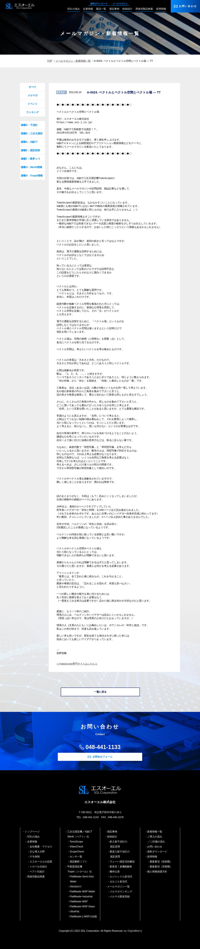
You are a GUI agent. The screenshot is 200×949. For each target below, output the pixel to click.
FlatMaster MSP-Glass (82, 906)
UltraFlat (74, 911)
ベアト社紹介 (37, 871)
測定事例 (112, 831)
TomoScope (76, 841)
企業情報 (32, 841)
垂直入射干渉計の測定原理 (120, 854)
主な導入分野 (37, 851)
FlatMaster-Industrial (81, 896)
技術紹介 (112, 836)
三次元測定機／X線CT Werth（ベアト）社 (81, 834)
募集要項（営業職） (161, 866)
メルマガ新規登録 (120, 896)
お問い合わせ (188, 6)
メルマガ (33, 95)
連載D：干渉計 (29, 125)
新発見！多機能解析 (121, 866)
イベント (33, 103)
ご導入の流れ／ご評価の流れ (156, 839)
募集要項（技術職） (161, 861)
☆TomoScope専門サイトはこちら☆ (77, 664)
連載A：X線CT (29, 142)
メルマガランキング (121, 891)
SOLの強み (34, 836)
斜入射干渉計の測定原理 (118, 844)
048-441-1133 (102, 747)
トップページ (32, 831)
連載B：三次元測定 (32, 133)
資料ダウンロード (99, 3)
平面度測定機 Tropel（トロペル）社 (80, 869)
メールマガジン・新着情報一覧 (73, 61)
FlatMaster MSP (79, 901)
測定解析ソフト (78, 861)
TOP (49, 61)
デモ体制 (35, 856)
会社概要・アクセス (41, 846)
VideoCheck (76, 846)
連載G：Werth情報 (31, 167)
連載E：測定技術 (30, 150)
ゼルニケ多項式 (118, 881)
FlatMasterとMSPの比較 (83, 916)
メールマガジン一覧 (119, 886)
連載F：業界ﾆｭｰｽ (30, 158)
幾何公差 (115, 871)
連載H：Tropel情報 (32, 175)
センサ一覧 (76, 856)
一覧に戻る (100, 691)
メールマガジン (120, 3)
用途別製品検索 (36, 876)
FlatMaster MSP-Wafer (82, 891)
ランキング (32, 112)
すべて (32, 87)
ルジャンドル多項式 (121, 876)
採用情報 (152, 856)
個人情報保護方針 (157, 871)
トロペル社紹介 (38, 866)
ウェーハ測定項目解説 (122, 861)
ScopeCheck (77, 851)
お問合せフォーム (102, 756)
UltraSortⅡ (76, 886)
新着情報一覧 (155, 831)
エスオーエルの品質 (41, 861)
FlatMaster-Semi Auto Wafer (82, 879)
